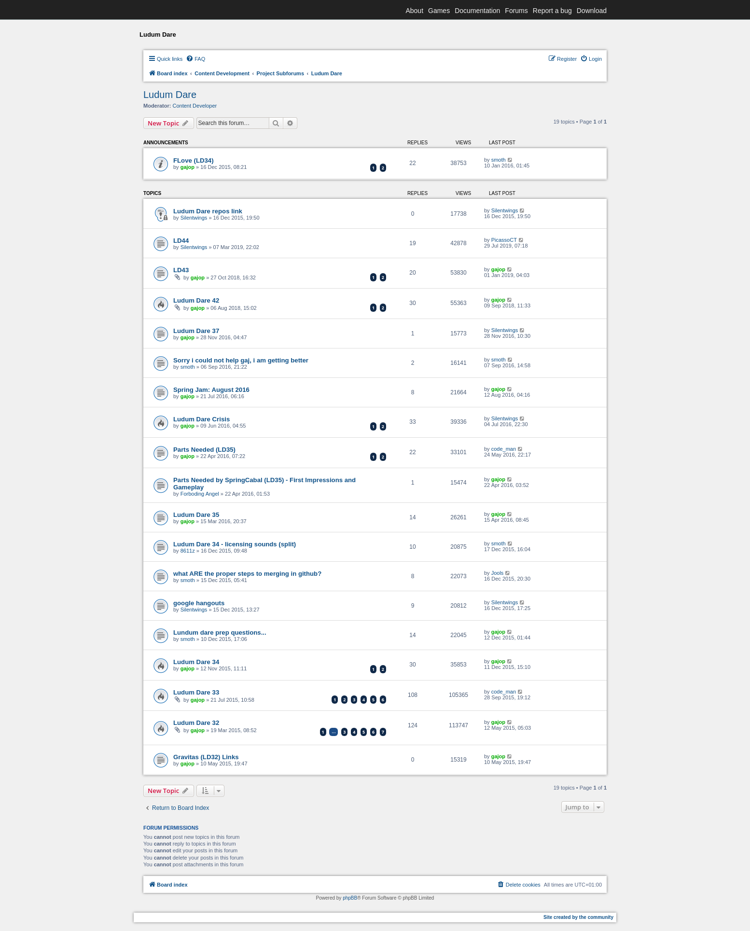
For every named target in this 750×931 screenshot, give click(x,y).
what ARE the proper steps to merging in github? (247, 573)
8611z (188, 551)
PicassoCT (504, 240)
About (414, 10)
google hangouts (198, 603)
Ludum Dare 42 (196, 300)
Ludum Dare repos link (207, 211)
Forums (516, 10)
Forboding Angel (200, 494)
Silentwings (194, 218)
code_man (503, 449)
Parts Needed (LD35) (204, 449)
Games (439, 10)
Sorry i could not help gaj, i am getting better (240, 360)
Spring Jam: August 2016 (211, 389)
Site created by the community (578, 917)
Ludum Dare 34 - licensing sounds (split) (234, 544)
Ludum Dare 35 (196, 514)
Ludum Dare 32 (196, 722)
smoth (498, 160)
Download (592, 10)
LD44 (181, 240)
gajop (187, 167)
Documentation (477, 10)
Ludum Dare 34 (196, 662)
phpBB (350, 898)
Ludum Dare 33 (196, 692)
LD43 (181, 270)
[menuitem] (195, 59)
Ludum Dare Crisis (201, 419)
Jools (497, 573)
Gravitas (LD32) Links (206, 757)
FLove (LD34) (193, 160)
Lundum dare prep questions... (219, 632)
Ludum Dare (169, 94)
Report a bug (552, 10)
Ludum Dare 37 (196, 330)
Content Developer (195, 106)
